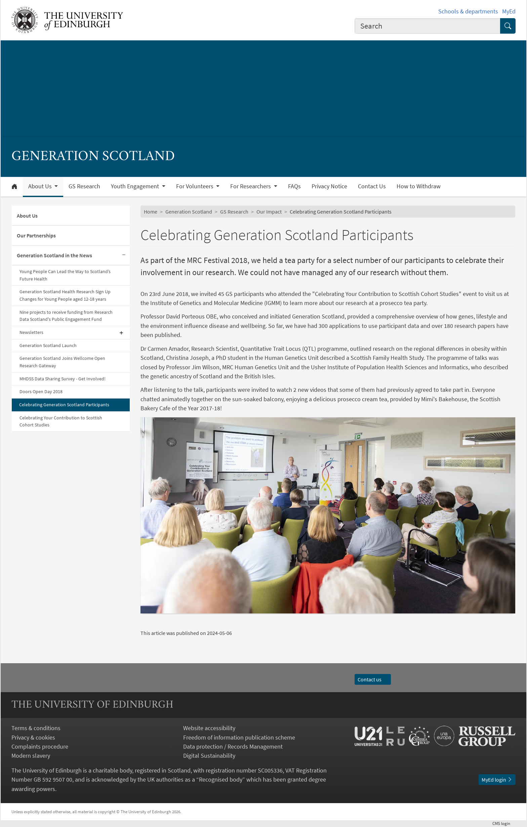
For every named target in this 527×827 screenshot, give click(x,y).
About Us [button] (40, 186)
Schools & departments (468, 11)
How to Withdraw (419, 186)
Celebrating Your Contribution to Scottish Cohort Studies (60, 421)
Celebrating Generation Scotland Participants (64, 405)
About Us (27, 215)
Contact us (373, 679)
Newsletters (31, 332)
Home (150, 211)
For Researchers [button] (251, 186)
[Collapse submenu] (124, 255)
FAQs (294, 186)
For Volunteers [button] (195, 186)
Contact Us (372, 186)
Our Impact (269, 211)
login (504, 823)
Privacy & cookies (33, 737)
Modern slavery (30, 755)
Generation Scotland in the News (54, 255)
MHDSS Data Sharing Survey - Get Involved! (62, 379)
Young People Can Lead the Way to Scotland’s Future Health (65, 275)
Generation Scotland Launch (48, 345)
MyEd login (497, 779)
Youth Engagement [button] (135, 186)
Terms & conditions (35, 728)
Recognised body (220, 779)
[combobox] (427, 26)
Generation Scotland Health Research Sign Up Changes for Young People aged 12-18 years (65, 295)
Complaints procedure (39, 746)
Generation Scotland (188, 211)
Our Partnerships (36, 235)
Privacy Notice (329, 186)
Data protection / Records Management (233, 746)
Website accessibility (209, 728)
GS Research (84, 186)
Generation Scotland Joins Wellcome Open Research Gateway (62, 362)
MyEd (509, 11)
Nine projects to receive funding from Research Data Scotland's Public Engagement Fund (66, 316)
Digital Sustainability (209, 755)
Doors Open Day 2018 (41, 391)
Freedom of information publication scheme (239, 737)
